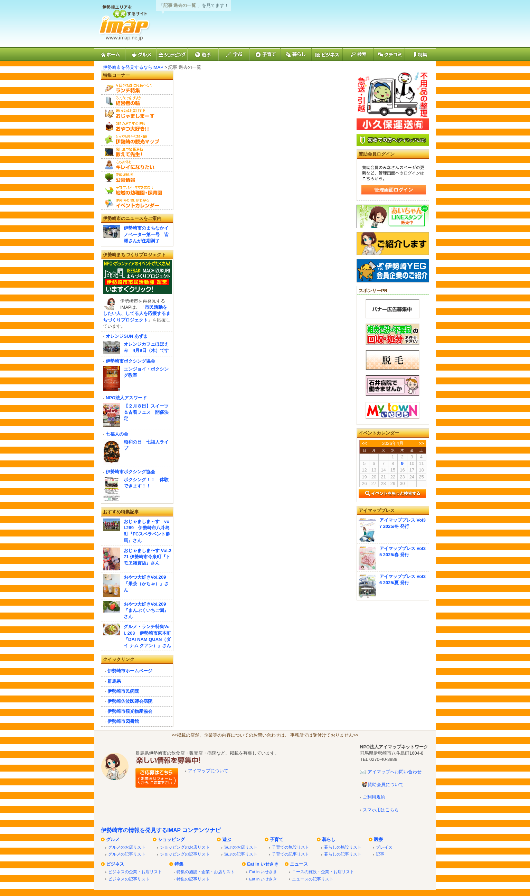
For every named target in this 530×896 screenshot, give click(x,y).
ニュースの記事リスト (312, 879)
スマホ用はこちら (381, 809)
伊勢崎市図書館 (123, 721)
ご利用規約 (374, 797)
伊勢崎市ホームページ (129, 670)
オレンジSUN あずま (127, 336)
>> (421, 443)
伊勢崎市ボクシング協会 (130, 361)
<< (364, 443)
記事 (380, 854)
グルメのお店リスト (126, 847)
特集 (178, 864)
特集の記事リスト (193, 879)
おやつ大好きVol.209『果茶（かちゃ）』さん (146, 583)
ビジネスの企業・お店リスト (135, 871)
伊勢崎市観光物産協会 (129, 711)
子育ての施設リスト (290, 847)
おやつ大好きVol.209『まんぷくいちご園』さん (146, 610)
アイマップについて (208, 770)
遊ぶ (226, 839)
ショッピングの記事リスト (185, 854)
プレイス (384, 847)
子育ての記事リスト (290, 854)
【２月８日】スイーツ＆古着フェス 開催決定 (146, 412)
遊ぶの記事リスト (240, 854)
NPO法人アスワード (126, 397)
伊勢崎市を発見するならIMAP (133, 67)
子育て (276, 839)
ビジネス (115, 864)
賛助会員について (386, 784)
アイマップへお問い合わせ (395, 771)
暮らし (328, 839)
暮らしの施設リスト (342, 847)
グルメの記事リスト (126, 854)
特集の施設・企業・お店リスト (206, 871)
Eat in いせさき (262, 864)
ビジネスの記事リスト (129, 879)
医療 (378, 839)
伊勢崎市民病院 (123, 691)
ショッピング (171, 839)
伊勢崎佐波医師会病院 (129, 701)
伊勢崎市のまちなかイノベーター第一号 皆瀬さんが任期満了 (146, 234)
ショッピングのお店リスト (185, 847)
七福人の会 (117, 434)
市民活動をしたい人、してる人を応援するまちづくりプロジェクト (136, 313)
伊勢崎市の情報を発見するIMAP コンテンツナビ (161, 830)
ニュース (299, 864)
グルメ (113, 839)
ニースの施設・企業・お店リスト (323, 871)
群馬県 (114, 681)
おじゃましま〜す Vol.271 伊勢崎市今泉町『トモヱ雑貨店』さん (147, 557)
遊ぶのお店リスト (240, 847)
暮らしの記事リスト (342, 854)
